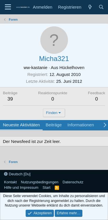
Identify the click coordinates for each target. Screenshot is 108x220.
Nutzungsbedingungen (39, 182)
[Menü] (8, 7)
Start (46, 187)
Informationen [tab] (80, 124)
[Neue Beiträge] (89, 7)
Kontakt (10, 182)
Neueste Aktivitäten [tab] (21, 124)
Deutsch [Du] (17, 174)
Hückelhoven (71, 67)
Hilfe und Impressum (21, 187)
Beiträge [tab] (54, 124)
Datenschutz (72, 182)
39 (10, 99)
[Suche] (101, 7)
